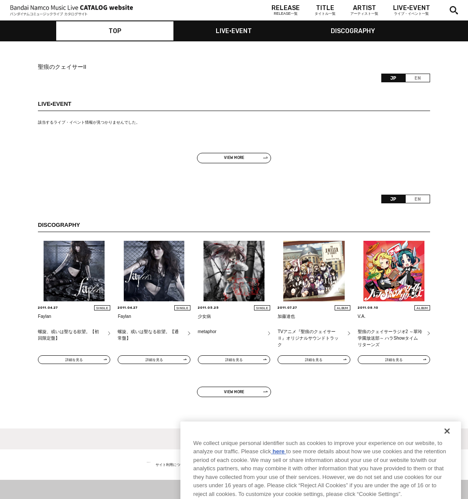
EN (417, 78)
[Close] (447, 445)
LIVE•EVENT (234, 31)
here (278, 466)
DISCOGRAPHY (353, 31)
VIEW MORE (234, 157)
